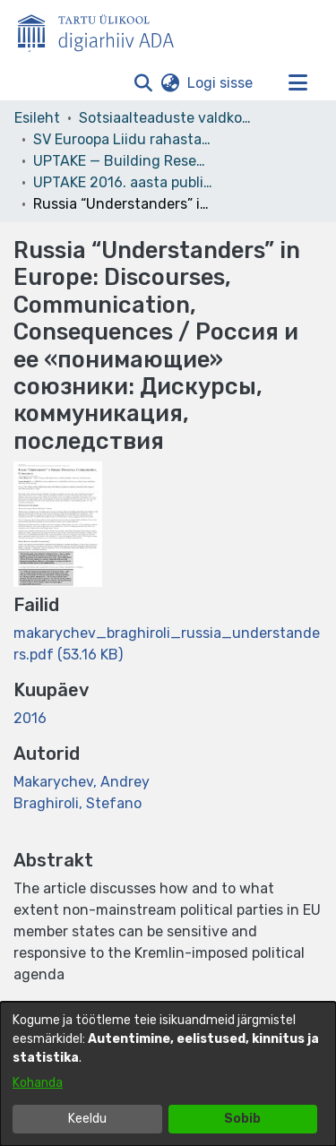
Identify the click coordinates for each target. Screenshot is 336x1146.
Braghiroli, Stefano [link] (77, 803)
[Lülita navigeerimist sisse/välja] (297, 83)
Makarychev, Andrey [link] (81, 781)
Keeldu (87, 1118)
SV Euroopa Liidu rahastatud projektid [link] (122, 139)
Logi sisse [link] (220, 82)
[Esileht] (103, 29)
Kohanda (38, 1082)
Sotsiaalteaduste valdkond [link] (168, 117)
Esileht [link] (37, 117)
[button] (143, 83)
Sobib (242, 1118)
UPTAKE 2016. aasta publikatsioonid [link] (122, 182)
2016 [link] (30, 718)
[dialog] (168, 1074)
